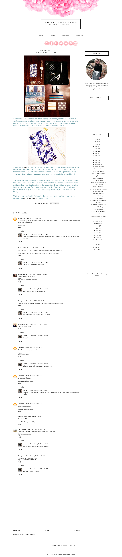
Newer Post (16, 530)
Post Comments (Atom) (28, 534)
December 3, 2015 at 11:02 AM (38, 324)
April (97, 235)
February (97, 239)
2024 (96, 142)
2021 (96, 149)
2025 (96, 139)
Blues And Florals (98, 214)
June (97, 230)
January (97, 242)
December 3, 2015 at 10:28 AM (38, 274)
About (53, 36)
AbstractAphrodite (23, 354)
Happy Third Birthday (98, 178)
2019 (96, 153)
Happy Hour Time (98, 198)
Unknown (21, 347)
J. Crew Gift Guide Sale (98, 193)
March (97, 237)
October (97, 221)
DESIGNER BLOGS (69, 555)
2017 (96, 158)
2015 (96, 162)
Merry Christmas (98, 176)
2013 (96, 247)
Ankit (25, 167)
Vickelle (20, 218)
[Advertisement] (27, 516)
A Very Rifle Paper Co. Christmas (98, 189)
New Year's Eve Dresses (98, 166)
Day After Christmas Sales (98, 173)
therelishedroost (23, 324)
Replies (22, 231)
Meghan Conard (23, 274)
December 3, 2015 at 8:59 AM (32, 218)
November (97, 219)
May (97, 232)
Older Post (77, 530)
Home (41, 36)
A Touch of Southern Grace (61, 23)
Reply (19, 227)
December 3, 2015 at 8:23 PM (36, 429)
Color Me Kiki (22, 429)
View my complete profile (96, 91)
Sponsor (65, 36)
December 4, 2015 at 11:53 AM (39, 390)
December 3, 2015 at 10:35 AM (35, 301)
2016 (96, 160)
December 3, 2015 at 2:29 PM (33, 403)
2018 (96, 155)
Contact (79, 36)
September (97, 223)
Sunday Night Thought (98, 171)
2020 (96, 151)
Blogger (97, 275)
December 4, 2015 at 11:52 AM (39, 312)
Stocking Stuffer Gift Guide (98, 211)
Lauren (25, 234)
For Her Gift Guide (98, 180)
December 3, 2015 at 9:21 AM (35, 248)
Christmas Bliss (98, 169)
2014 (96, 245)
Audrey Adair (22, 248)
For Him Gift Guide (98, 186)
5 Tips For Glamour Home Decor (98, 216)
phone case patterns (30, 198)
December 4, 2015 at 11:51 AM (39, 234)
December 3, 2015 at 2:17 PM (33, 376)
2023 (96, 144)
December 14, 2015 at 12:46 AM (39, 469)
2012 (97, 249)
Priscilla (20, 416)
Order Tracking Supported (63, 545)
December (97, 164)
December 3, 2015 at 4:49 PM (32, 416)
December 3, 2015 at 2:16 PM (33, 347)
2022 (96, 146)
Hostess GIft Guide (98, 191)
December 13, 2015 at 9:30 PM (35, 456)
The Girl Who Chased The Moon (98, 204)
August (97, 226)
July (97, 228)
